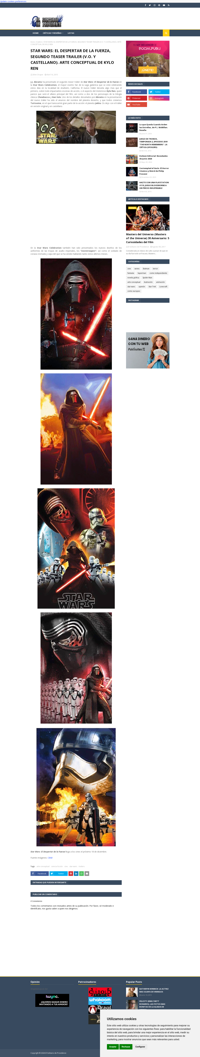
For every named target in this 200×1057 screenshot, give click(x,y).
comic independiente (158, 273)
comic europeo (133, 291)
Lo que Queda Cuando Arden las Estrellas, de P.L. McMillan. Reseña (153, 127)
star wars (73, 866)
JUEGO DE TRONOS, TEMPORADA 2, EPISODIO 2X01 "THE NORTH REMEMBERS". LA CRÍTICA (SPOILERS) (153, 143)
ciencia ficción (57, 866)
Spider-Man (147, 277)
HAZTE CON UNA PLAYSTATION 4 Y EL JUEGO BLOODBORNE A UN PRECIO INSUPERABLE (154, 185)
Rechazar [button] (126, 1047)
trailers (39, 42)
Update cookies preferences (13, 1)
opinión (142, 286)
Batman (146, 268)
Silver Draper (38, 74)
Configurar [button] (140, 1047)
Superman (142, 273)
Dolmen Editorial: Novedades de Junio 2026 (153, 157)
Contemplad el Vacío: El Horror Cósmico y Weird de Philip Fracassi (154, 171)
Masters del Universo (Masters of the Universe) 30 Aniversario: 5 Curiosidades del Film (147, 238)
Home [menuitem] (35, 33)
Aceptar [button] (112, 1047)
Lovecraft (163, 286)
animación (160, 282)
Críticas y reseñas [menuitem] (52, 33)
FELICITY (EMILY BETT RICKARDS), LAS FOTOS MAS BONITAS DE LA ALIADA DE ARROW (152, 1005)
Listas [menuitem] (71, 33)
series (136, 268)
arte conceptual (43, 866)
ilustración (148, 282)
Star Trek (152, 286)
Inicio (33, 42)
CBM (50, 857)
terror (155, 268)
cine (66, 866)
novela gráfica (133, 277)
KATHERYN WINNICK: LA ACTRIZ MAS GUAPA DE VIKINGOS (154, 990)
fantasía (130, 273)
